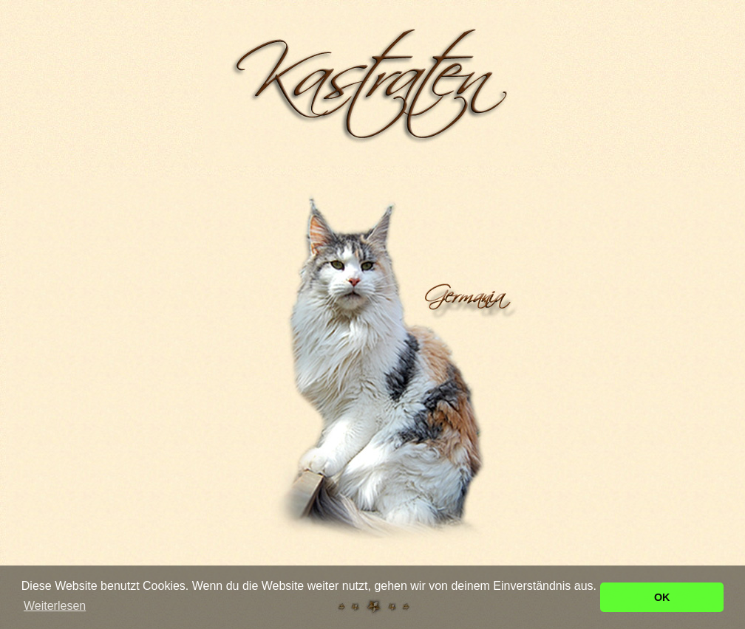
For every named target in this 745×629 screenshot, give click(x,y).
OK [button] (662, 597)
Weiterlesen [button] (55, 605)
